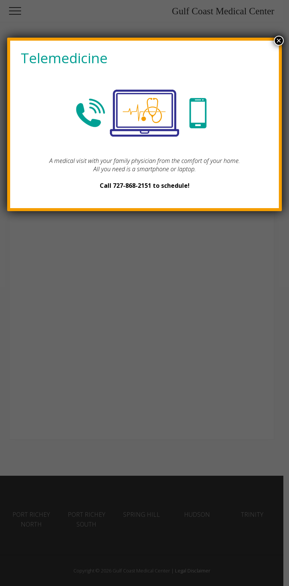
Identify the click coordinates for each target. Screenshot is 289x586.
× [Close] (278, 41)
